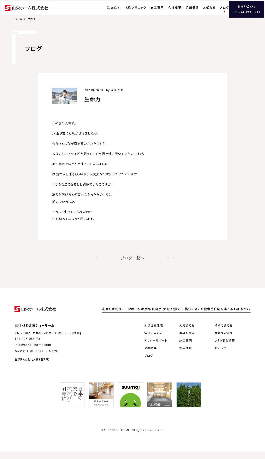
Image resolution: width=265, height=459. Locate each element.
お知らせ (200, 11)
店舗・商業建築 (224, 348)
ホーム (18, 28)
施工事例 (148, 11)
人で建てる (186, 333)
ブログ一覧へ (132, 266)
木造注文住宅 (153, 333)
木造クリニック (127, 11)
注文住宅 (105, 11)
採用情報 (183, 11)
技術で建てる (223, 333)
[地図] (76, 340)
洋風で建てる (153, 340)
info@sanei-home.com (32, 352)
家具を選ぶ (187, 340)
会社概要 (166, 11)
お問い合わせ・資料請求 (31, 366)
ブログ (215, 11)
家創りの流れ (223, 340)
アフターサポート (155, 348)
